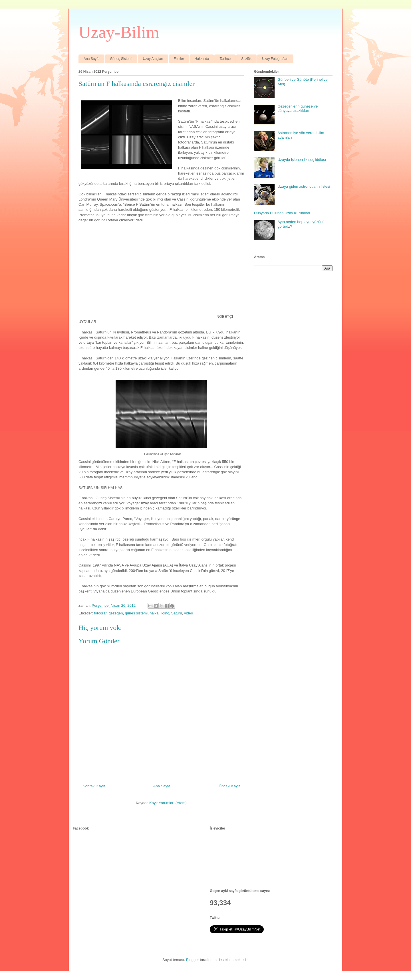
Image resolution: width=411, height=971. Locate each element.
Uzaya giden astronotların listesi (303, 186)
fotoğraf (100, 613)
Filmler (179, 59)
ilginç (165, 613)
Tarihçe (225, 59)
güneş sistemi (136, 613)
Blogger (192, 960)
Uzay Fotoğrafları (275, 59)
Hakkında (202, 59)
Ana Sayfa (91, 59)
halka (154, 613)
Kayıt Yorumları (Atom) (168, 803)
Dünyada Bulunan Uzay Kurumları (282, 213)
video (188, 613)
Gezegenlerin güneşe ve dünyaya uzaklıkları (297, 108)
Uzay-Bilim (118, 32)
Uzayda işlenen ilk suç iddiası (301, 159)
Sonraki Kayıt (94, 786)
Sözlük (246, 59)
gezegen (116, 613)
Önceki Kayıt (229, 786)
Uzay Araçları (153, 59)
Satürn (176, 613)
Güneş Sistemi (121, 59)
